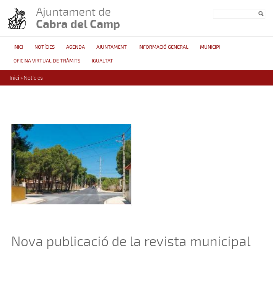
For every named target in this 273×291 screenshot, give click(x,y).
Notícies (44, 47)
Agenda (75, 47)
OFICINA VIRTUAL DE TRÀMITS (46, 61)
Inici (18, 47)
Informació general (163, 47)
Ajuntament (111, 47)
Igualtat (102, 61)
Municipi (210, 47)
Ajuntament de (78, 18)
